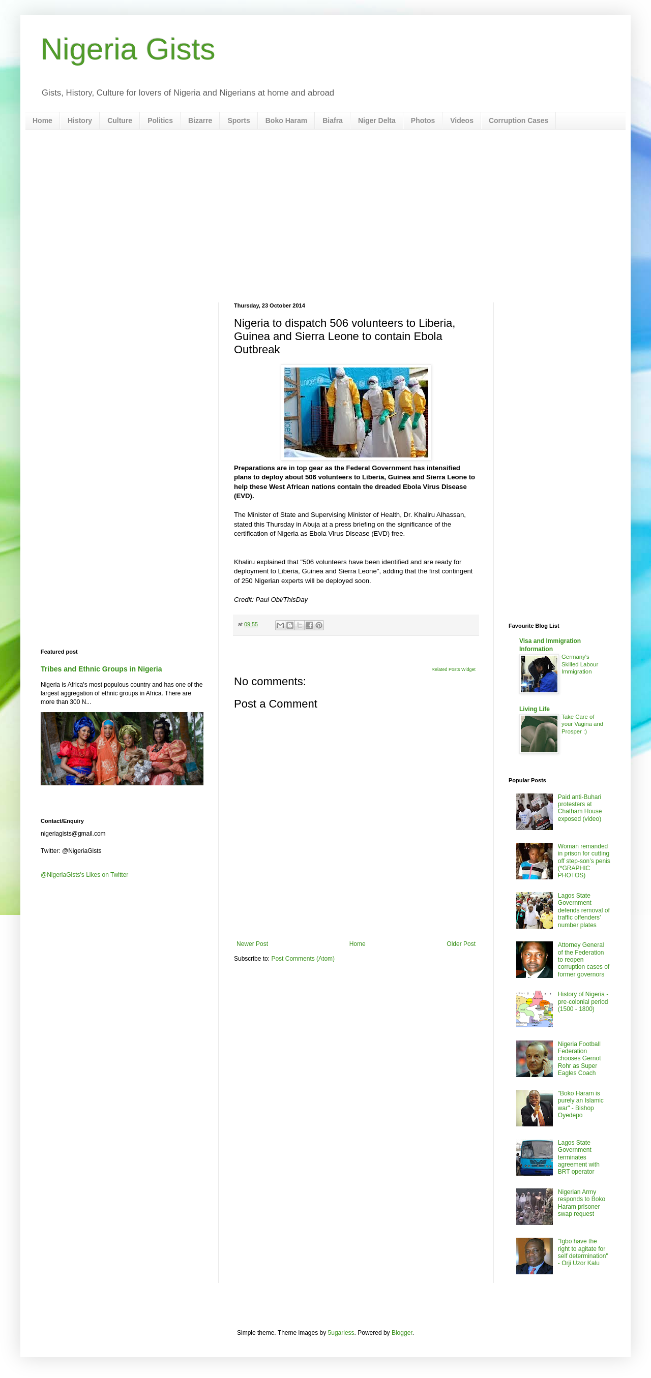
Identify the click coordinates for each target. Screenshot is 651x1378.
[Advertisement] (325, 216)
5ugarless (341, 1332)
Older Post (461, 943)
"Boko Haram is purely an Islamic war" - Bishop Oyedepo (581, 1104)
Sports (238, 120)
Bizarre (200, 120)
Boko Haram (286, 120)
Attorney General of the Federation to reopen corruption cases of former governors (583, 959)
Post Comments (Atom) (303, 958)
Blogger (402, 1332)
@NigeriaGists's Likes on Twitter (84, 874)
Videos (462, 120)
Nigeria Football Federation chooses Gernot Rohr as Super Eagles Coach (579, 1058)
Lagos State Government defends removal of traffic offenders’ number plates (584, 910)
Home (42, 120)
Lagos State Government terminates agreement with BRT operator (579, 1157)
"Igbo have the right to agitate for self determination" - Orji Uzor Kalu (583, 1252)
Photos (423, 120)
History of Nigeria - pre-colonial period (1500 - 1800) (583, 1002)
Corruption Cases (518, 120)
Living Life (534, 709)
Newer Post (252, 943)
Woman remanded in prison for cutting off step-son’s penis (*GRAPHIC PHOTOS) (584, 861)
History (80, 120)
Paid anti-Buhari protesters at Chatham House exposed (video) (580, 807)
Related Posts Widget (453, 669)
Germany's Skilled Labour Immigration (579, 664)
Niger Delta (377, 120)
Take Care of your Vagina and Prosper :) (582, 724)
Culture (119, 120)
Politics (160, 120)
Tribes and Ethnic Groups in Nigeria (101, 669)
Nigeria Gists (128, 49)
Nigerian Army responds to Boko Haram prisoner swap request (581, 1202)
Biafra (332, 120)
